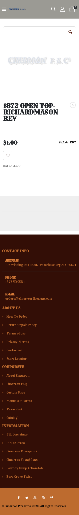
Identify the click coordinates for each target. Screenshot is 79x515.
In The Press (16, 443)
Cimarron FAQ (17, 384)
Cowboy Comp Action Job (25, 468)
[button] (70, 35)
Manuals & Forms (19, 401)
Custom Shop (16, 392)
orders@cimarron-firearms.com (28, 298)
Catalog (12, 417)
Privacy (12, 342)
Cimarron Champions (22, 451)
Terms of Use (16, 333)
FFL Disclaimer (17, 434)
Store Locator (17, 358)
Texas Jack (15, 409)
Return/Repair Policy (21, 325)
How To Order (17, 316)
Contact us (14, 350)
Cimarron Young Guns (22, 459)
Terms (24, 342)
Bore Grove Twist (19, 476)
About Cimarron (18, 375)
